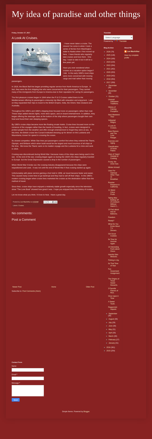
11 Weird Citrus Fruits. (111, 192)
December (113, 85)
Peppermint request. (112, 308)
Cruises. (21, 205)
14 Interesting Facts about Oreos (114, 249)
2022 (109, 65)
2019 (109, 76)
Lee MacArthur (133, 51)
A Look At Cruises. (112, 127)
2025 (109, 55)
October (112, 96)
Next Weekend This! (114, 116)
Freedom (111, 217)
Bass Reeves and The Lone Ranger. (113, 134)
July (110, 323)
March (111, 336)
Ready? (111, 221)
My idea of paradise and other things (76, 14)
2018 (109, 79)
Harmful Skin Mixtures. (113, 256)
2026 (109, 52)
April (111, 333)
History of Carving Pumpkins (113, 109)
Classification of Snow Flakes (113, 149)
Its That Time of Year (113, 264)
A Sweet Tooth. (111, 303)
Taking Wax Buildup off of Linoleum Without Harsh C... (113, 202)
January (112, 343)
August (112, 319)
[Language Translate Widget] (118, 37)
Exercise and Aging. (113, 142)
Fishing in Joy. (113, 260)
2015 (109, 351)
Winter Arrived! (114, 167)
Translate (120, 41)
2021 (109, 69)
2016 (109, 347)
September (113, 314)
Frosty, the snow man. (113, 163)
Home (53, 287)
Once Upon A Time (113, 297)
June (111, 326)
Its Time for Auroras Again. (112, 241)
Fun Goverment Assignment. (114, 272)
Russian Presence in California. (114, 185)
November (113, 91)
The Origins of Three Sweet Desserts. (113, 282)
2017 (109, 82)
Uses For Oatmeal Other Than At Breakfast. (113, 175)
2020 (109, 72)
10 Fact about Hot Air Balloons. (113, 212)
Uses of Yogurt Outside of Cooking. (114, 156)
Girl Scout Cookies (112, 235)
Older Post (90, 287)
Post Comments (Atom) (31, 291)
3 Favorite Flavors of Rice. (113, 290)
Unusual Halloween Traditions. (113, 101)
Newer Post (16, 287)
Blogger (86, 412)
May (110, 329)
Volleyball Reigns (112, 121)
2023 (109, 62)
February (112, 340)
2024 (109, 59)
